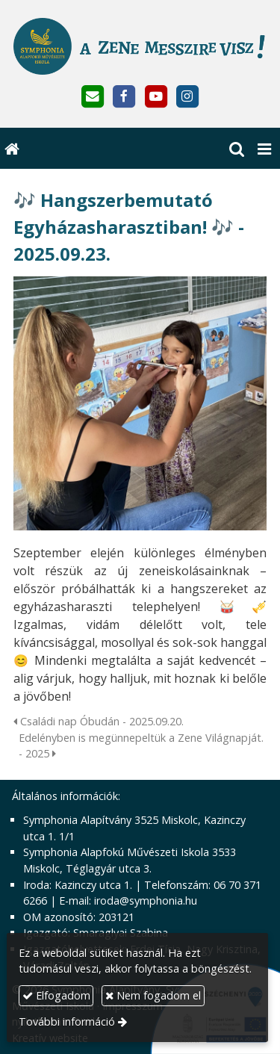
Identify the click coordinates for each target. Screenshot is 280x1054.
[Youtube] (156, 97)
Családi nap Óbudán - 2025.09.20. (98, 721)
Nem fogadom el (153, 995)
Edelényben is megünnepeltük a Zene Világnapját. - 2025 (141, 746)
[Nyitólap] (140, 46)
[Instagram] (187, 97)
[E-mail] (93, 97)
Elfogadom (56, 995)
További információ (67, 1021)
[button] (264, 148)
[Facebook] (124, 97)
